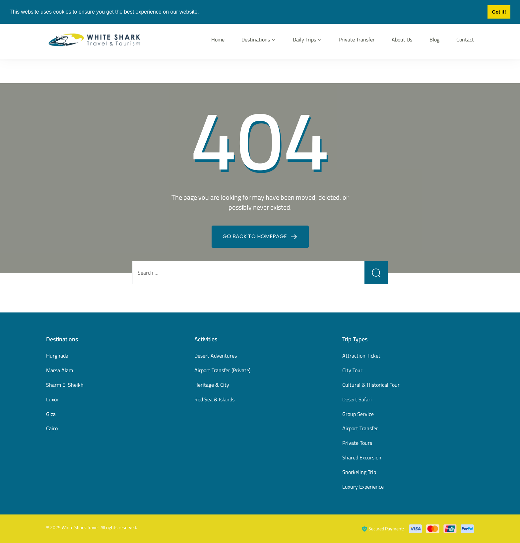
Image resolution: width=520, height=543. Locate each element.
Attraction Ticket (361, 356)
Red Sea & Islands (214, 399)
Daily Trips (304, 39)
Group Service (358, 414)
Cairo (52, 428)
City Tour (352, 370)
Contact (465, 39)
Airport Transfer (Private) (222, 370)
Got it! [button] (499, 12)
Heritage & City (211, 385)
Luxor (52, 399)
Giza (51, 414)
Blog (434, 39)
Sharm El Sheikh (65, 385)
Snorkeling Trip (359, 472)
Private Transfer (357, 39)
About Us (402, 39)
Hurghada (57, 356)
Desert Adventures (215, 356)
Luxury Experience (363, 487)
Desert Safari (357, 399)
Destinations (255, 39)
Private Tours (357, 443)
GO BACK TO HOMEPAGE (255, 236)
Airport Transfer (360, 428)
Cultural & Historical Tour (371, 385)
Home (218, 39)
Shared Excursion (361, 457)
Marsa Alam (59, 370)
